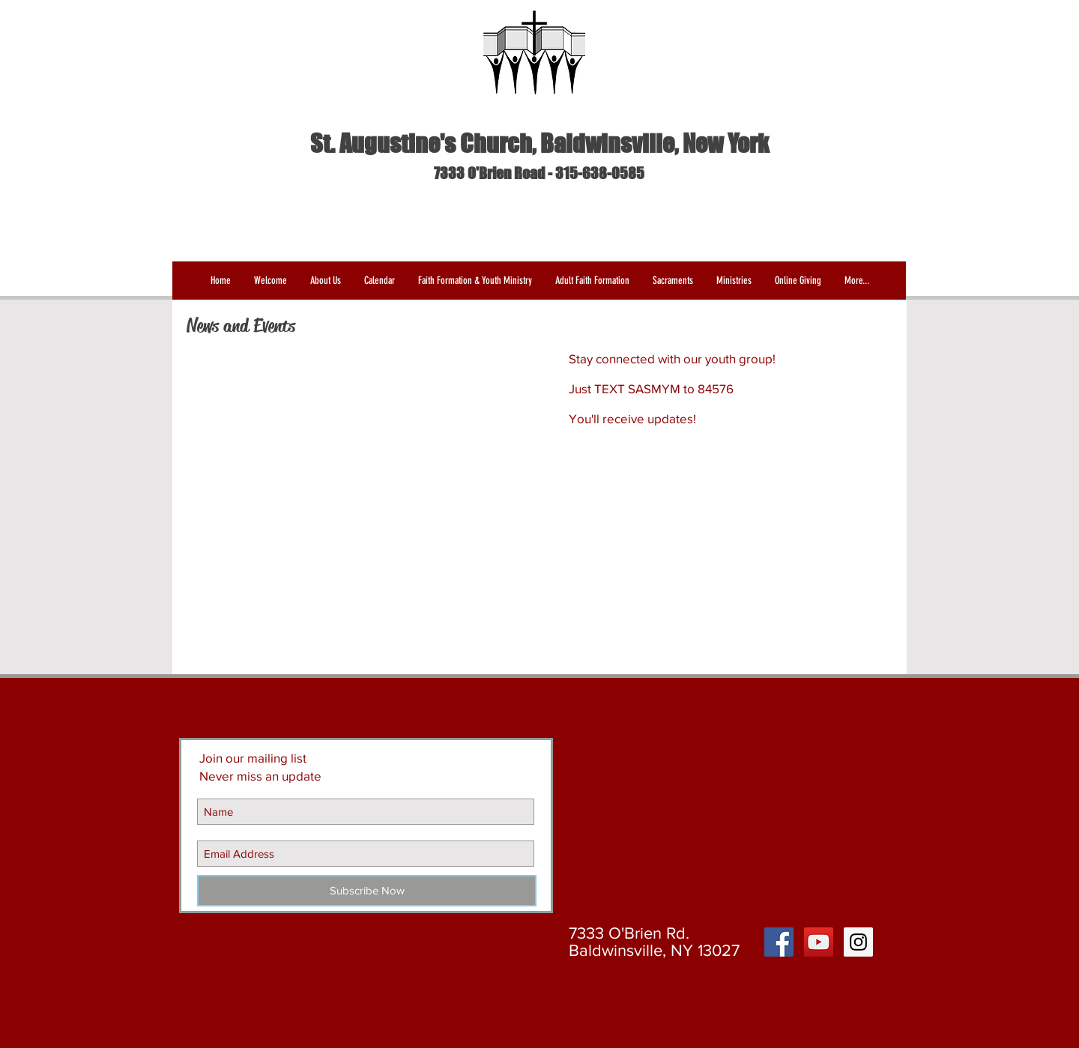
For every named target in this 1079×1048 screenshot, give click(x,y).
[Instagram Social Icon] (858, 942)
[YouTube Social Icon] (818, 942)
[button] (325, 280)
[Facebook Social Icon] (779, 942)
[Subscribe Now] (367, 890)
